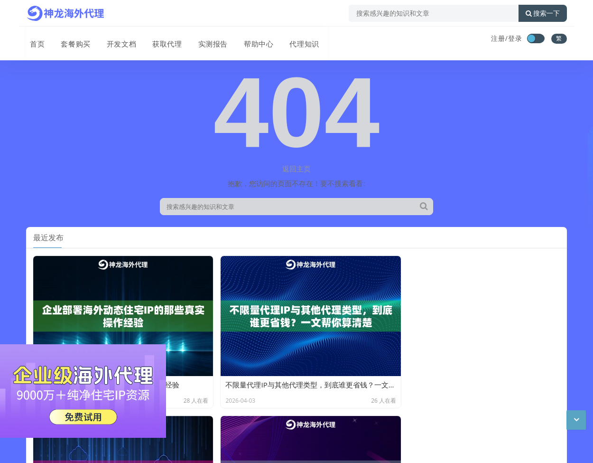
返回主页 (296, 168)
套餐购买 (71, 39)
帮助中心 (249, 39)
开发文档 (115, 39)
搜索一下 (543, 13)
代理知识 (293, 39)
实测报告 (204, 39)
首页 (33, 39)
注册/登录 (506, 38)
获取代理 (160, 39)
